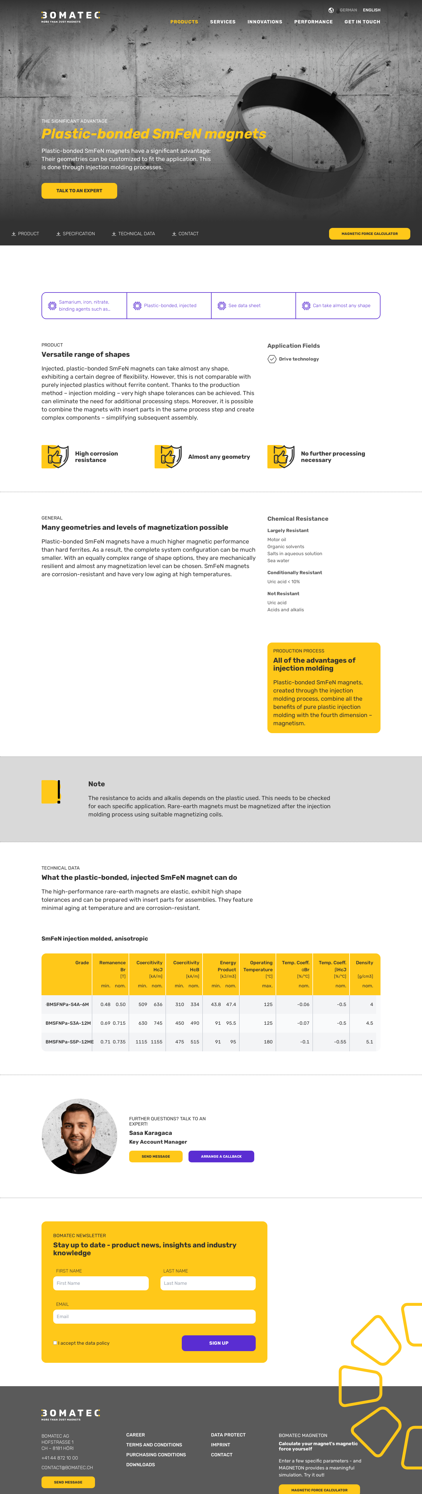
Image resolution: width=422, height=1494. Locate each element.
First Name (69, 1271)
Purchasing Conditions (156, 1455)
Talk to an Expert (79, 190)
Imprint (220, 1445)
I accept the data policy (84, 1343)
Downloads (140, 1465)
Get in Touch (363, 21)
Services (223, 21)
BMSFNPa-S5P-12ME (66, 1041)
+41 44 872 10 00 (59, 1458)
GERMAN (348, 10)
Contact (222, 1455)
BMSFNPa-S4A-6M (66, 1004)
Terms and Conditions (154, 1445)
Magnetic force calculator (370, 234)
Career (135, 1435)
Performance (313, 21)
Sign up (219, 1343)
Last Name (175, 1271)
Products (184, 21)
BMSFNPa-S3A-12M (66, 1023)
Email (62, 1304)
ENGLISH (372, 10)
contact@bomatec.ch (67, 1467)
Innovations (265, 21)
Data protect (228, 1435)
